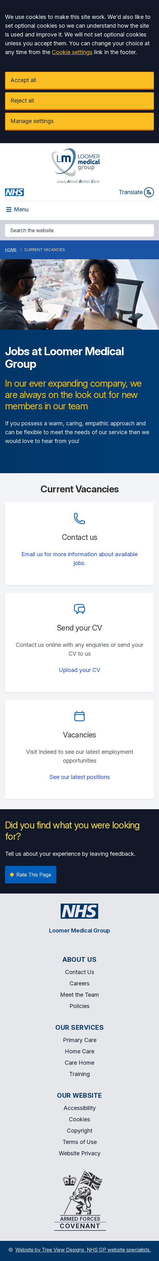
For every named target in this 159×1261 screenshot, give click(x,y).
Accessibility (79, 1108)
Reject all (22, 100)
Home (11, 249)
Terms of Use (80, 1142)
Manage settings (32, 121)
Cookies (79, 1119)
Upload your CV (79, 670)
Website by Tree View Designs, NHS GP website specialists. (83, 1250)
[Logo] (76, 165)
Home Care (79, 1051)
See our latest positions (79, 777)
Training (79, 1074)
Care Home (79, 1062)
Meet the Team (79, 994)
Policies (79, 1006)
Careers (79, 983)
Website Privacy (80, 1153)
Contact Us (79, 972)
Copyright (79, 1130)
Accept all (23, 80)
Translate (136, 192)
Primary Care (79, 1040)
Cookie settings (72, 52)
